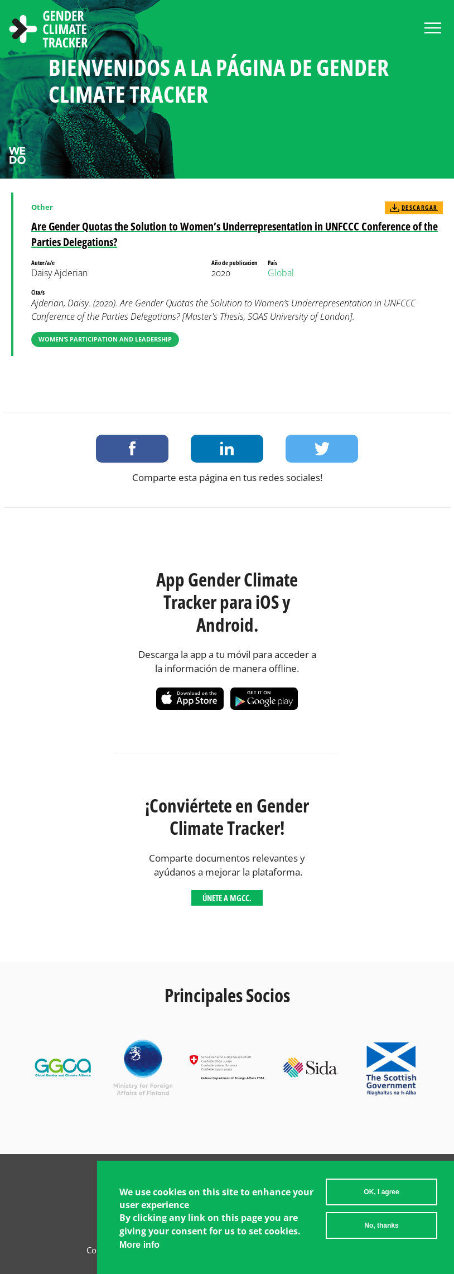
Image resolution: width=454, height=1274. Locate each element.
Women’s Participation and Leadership (105, 339)
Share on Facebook (132, 449)
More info (139, 1244)
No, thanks (381, 1225)
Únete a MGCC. (227, 897)
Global (281, 273)
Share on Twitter (322, 449)
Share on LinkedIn (227, 449)
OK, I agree (381, 1192)
